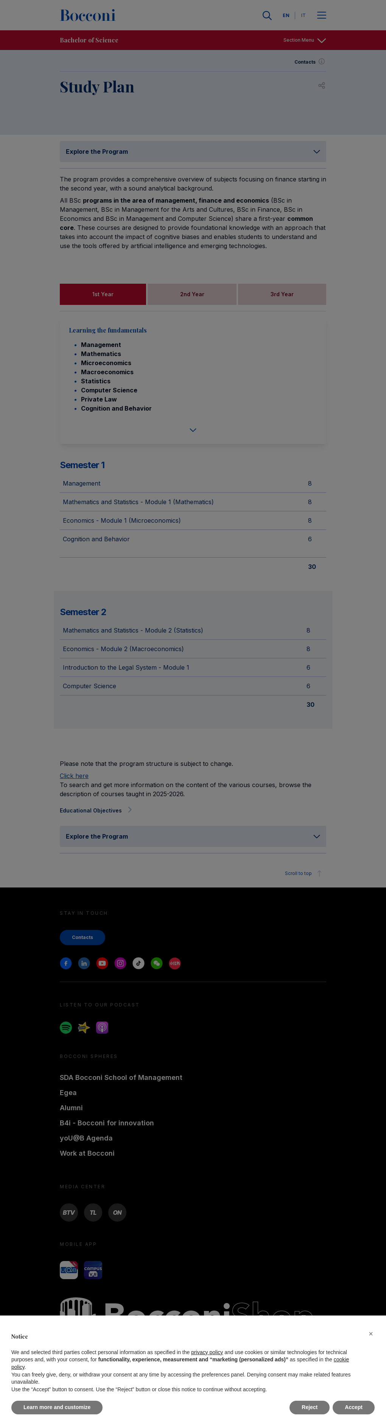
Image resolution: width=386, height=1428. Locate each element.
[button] (371, 1334)
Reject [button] (310, 1407)
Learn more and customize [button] (56, 1407)
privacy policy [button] (207, 1352)
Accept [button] (354, 1407)
